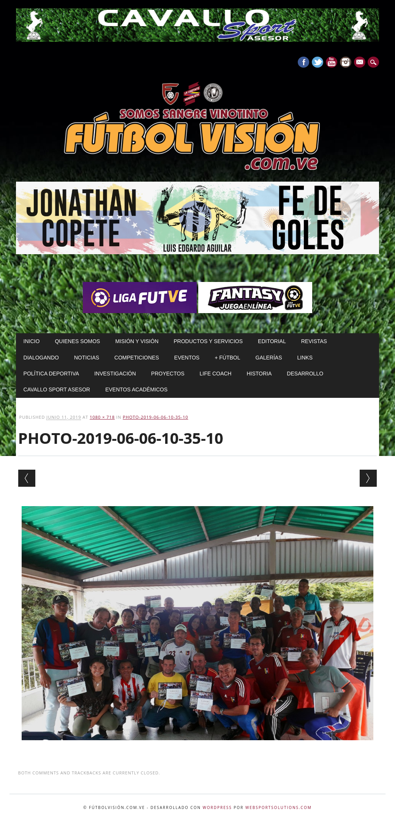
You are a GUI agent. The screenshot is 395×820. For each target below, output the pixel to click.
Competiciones (136, 358)
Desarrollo (305, 373)
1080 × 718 (102, 417)
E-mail (360, 63)
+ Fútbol (227, 358)
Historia (259, 373)
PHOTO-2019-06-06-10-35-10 (155, 417)
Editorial (272, 341)
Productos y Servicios (208, 341)
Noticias (86, 358)
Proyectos (168, 373)
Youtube (331, 62)
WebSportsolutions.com (278, 807)
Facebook (303, 62)
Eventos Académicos (136, 389)
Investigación (115, 373)
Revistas (314, 341)
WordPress (217, 807)
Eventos (187, 358)
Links (305, 358)
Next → (368, 478)
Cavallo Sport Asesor (57, 389)
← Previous (26, 478)
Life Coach (215, 373)
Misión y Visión (136, 341)
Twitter (317, 62)
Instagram (345, 62)
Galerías (269, 358)
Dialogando (41, 358)
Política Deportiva (51, 373)
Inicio (32, 341)
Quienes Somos (77, 341)
